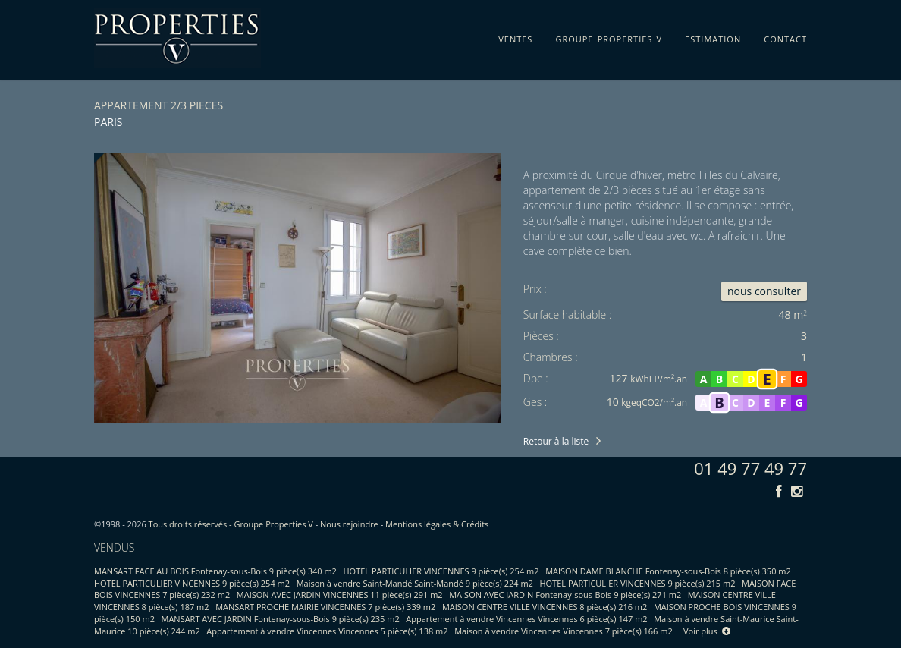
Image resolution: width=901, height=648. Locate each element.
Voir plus (706, 631)
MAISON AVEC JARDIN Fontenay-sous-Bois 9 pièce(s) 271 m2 (565, 594)
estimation (713, 36)
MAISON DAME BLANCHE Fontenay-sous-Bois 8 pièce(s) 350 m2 (668, 571)
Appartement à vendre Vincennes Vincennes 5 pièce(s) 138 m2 (326, 631)
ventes (515, 36)
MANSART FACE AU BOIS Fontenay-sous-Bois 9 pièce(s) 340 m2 (215, 571)
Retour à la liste (556, 441)
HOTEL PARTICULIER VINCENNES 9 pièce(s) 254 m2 (441, 571)
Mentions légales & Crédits (436, 524)
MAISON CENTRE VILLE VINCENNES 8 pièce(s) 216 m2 (544, 606)
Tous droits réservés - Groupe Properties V (231, 524)
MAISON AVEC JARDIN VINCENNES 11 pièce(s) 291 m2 (340, 594)
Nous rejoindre (349, 524)
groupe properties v (608, 36)
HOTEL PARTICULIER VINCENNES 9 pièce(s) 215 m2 (637, 583)
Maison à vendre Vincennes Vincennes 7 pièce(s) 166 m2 (563, 631)
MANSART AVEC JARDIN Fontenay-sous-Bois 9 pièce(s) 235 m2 (281, 618)
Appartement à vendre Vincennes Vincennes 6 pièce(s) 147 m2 (526, 618)
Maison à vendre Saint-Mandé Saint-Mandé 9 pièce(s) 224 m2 (415, 583)
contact (785, 36)
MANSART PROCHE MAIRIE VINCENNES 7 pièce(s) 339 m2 (325, 606)
